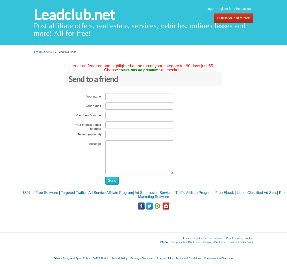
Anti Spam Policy (80, 258)
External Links (165, 258)
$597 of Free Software (40, 193)
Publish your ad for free (233, 18)
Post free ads (233, 238)
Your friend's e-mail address (88, 126)
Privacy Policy (61, 258)
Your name (93, 96)
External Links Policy (241, 242)
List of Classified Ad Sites (257, 193)
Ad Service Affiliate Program (110, 193)
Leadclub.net (74, 15)
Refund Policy (119, 258)
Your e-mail (93, 106)
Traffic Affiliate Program (193, 193)
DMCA (164, 242)
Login (210, 9)
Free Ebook (224, 193)
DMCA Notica (101, 258)
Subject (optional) (89, 134)
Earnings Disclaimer (214, 242)
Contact (248, 238)
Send (112, 180)
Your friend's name (88, 115)
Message (95, 143)
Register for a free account (234, 9)
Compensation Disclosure (185, 242)
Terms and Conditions (188, 258)
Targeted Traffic (73, 193)
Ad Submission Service (153, 193)
